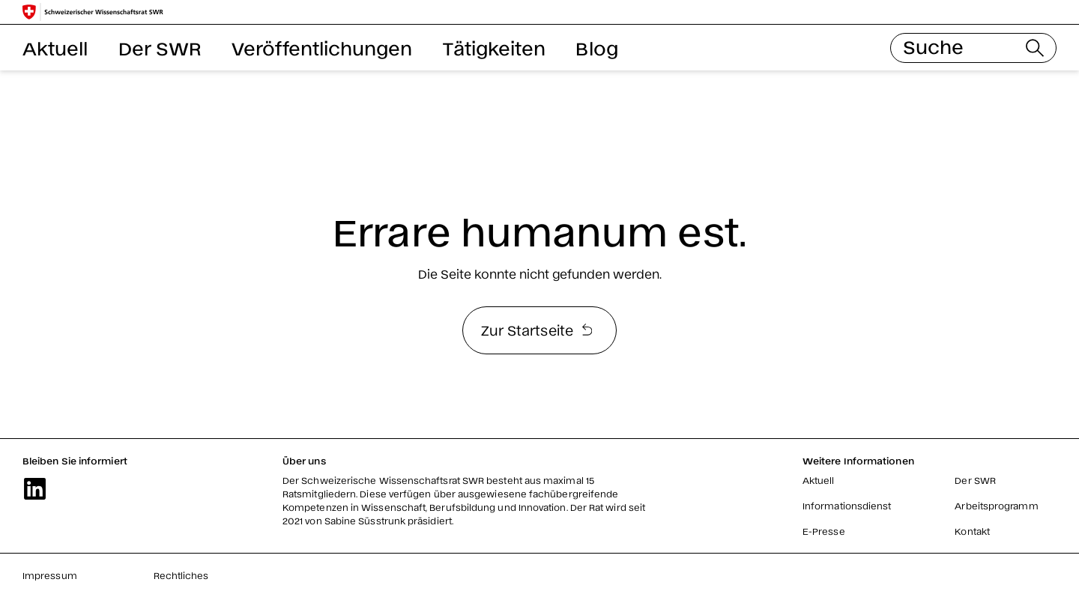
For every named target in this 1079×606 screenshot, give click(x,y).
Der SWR (160, 47)
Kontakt (972, 531)
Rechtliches (181, 575)
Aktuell (55, 47)
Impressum (49, 575)
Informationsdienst (847, 505)
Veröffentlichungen (322, 47)
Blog (596, 47)
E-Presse (824, 531)
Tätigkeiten (494, 47)
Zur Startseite (536, 329)
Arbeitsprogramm (996, 505)
